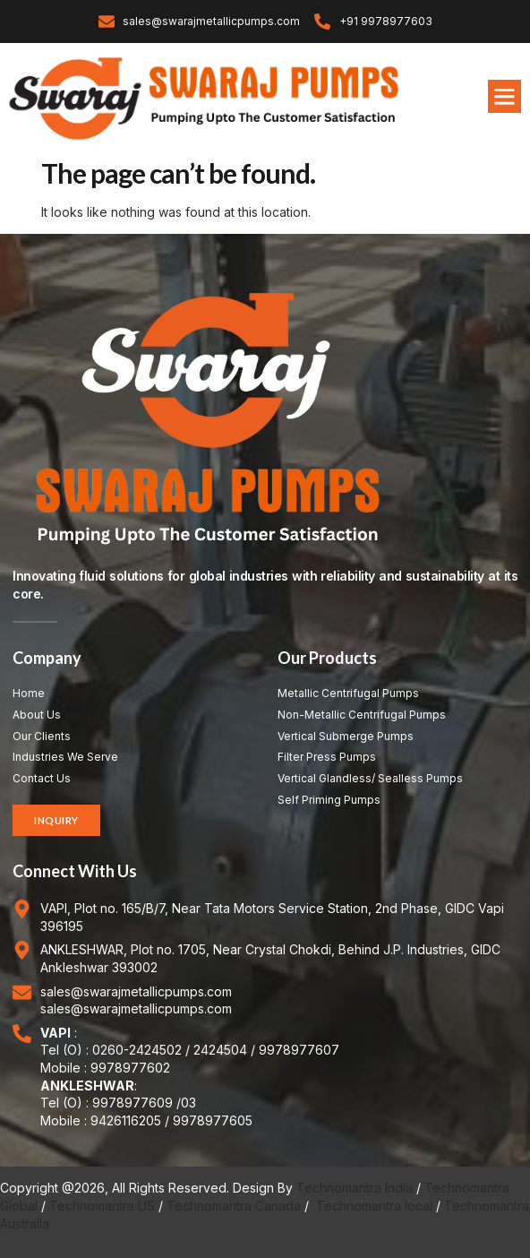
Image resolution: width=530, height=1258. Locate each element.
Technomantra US (102, 1205)
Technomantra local (374, 1205)
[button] (505, 97)
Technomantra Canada (234, 1205)
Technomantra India (354, 1187)
